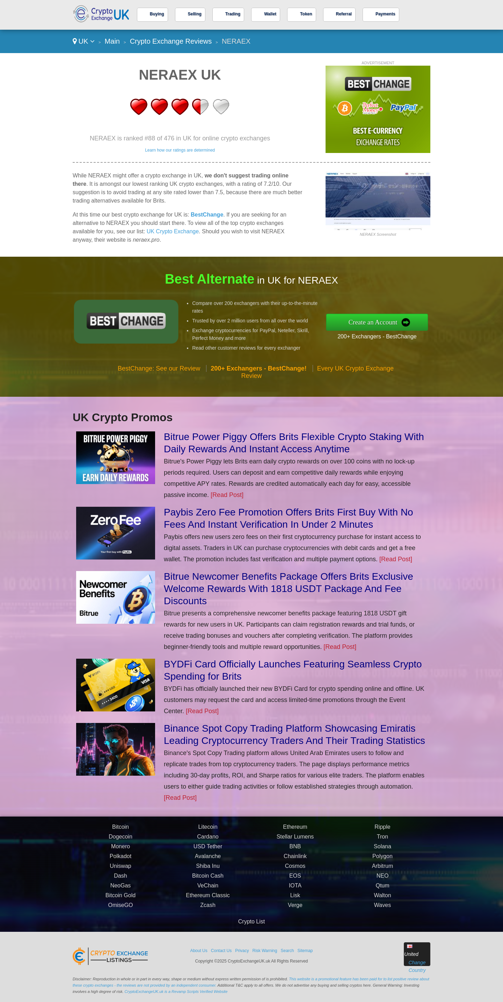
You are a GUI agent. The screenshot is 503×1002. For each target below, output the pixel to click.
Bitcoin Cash (208, 903)
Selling (195, 14)
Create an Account (401, 321)
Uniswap (120, 893)
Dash (120, 903)
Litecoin (207, 854)
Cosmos (295, 893)
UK (84, 41)
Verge (295, 932)
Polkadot (120, 883)
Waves (382, 932)
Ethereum (295, 854)
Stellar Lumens (295, 863)
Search (287, 950)
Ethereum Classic (207, 922)
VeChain (208, 912)
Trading (232, 14)
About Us (198, 950)
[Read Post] (227, 494)
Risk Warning (265, 950)
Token (306, 14)
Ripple (382, 854)
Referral (344, 14)
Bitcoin (120, 854)
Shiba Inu (208, 893)
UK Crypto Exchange (173, 231)
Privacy (242, 950)
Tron (382, 863)
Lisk (295, 922)
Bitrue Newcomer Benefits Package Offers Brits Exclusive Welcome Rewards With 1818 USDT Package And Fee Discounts (288, 588)
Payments (385, 14)
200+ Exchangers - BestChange (404, 332)
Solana (382, 873)
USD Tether (208, 873)
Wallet (270, 14)
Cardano (207, 863)
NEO (383, 903)
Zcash (208, 932)
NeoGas (120, 912)
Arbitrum (382, 893)
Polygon (382, 883)
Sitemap (305, 950)
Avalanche (208, 883)
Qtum (382, 912)
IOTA (295, 912)
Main (112, 41)
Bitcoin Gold (120, 922)
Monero (120, 873)
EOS (295, 903)
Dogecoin (120, 863)
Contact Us (221, 950)
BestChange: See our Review (159, 395)
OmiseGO (120, 932)
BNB (295, 873)
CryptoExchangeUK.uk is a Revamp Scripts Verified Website (176, 991)
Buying (157, 14)
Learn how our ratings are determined (180, 150)
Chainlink (295, 883)
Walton (382, 922)
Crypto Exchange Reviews (171, 41)
